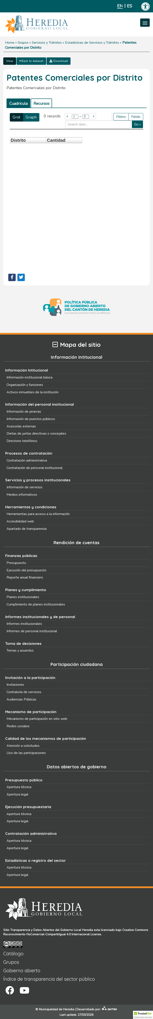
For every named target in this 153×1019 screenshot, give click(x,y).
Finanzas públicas (21, 555)
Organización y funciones (25, 384)
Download (58, 61)
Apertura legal (17, 794)
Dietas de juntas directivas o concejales (36, 433)
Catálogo (13, 954)
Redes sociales (18, 726)
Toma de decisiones (23, 643)
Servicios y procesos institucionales (38, 480)
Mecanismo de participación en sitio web (37, 718)
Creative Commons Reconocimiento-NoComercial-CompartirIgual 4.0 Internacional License (75, 932)
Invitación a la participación (30, 677)
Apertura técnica (19, 787)
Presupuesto (16, 562)
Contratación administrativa (27, 460)
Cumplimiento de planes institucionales (36, 604)
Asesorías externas (21, 426)
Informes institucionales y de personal (40, 616)
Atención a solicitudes (23, 745)
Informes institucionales (24, 623)
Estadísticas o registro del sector (35, 860)
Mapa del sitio (76, 344)
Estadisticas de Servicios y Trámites (92, 42)
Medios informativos (22, 494)
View (9, 61)
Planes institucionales (23, 597)
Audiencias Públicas (21, 699)
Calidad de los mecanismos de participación (45, 738)
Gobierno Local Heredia (76, 930)
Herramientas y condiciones (30, 507)
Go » (137, 124)
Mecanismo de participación (30, 711)
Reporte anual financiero (25, 577)
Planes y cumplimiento (25, 589)
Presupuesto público (23, 780)
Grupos (23, 42)
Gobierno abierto (21, 970)
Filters (121, 116)
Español (129, 6)
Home (9, 42)
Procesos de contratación (28, 453)
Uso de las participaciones (26, 752)
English (120, 6)
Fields (135, 116)
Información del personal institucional (39, 404)
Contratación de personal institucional (34, 467)
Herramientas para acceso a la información (38, 514)
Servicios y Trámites (47, 42)
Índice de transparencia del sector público (49, 979)
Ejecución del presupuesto (26, 570)
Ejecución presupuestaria (28, 806)
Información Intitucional (26, 370)
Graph (31, 117)
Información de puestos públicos (31, 419)
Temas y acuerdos (20, 650)
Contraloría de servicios (24, 692)
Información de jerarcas (24, 411)
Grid (16, 117)
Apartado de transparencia (27, 528)
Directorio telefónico (22, 441)
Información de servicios (24, 487)
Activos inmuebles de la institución (33, 392)
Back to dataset (31, 61)
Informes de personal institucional (32, 631)
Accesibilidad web (20, 521)
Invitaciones (15, 684)
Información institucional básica (29, 377)
